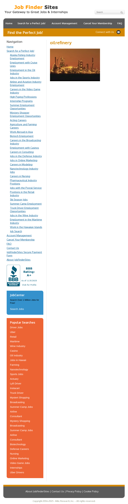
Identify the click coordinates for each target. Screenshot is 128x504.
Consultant (16, 416)
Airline (13, 411)
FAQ (119, 23)
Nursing (14, 453)
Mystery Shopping (20, 420)
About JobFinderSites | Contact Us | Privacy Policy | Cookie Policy (62, 491)
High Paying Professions (23, 96)
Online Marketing (19, 458)
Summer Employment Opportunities (22, 107)
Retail (13, 336)
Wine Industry (17, 346)
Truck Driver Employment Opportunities (24, 209)
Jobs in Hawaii (18, 360)
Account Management (64, 23)
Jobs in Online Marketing (23, 160)
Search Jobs (17, 309)
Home (9, 23)
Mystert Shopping (20, 397)
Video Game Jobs (20, 463)
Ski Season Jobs (19, 199)
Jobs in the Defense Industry (26, 156)
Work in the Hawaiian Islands (26, 227)
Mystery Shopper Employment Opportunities (25, 114)
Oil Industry (16, 355)
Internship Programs (21, 101)
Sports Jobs (16, 374)
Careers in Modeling (21, 164)
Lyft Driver (15, 383)
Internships (16, 467)
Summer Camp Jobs (21, 406)
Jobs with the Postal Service (26, 187)
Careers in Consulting (22, 152)
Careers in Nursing (20, 176)
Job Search (16, 231)
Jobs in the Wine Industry (24, 215)
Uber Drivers (17, 472)
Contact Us (13, 248)
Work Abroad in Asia (21, 131)
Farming (14, 364)
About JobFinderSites (18, 259)
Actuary (14, 378)
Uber (13, 332)
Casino (14, 350)
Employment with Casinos (24, 147)
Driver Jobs (16, 327)
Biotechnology (18, 444)
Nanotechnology (19, 369)
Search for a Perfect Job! (32, 23)
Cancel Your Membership (98, 23)
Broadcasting (17, 402)
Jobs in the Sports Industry (25, 77)
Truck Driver (17, 392)
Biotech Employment (22, 136)
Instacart (15, 388)
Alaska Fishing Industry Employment (22, 56)
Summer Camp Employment (26, 203)
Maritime (15, 341)
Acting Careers (18, 120)
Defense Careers (19, 449)
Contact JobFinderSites (118, 32)
